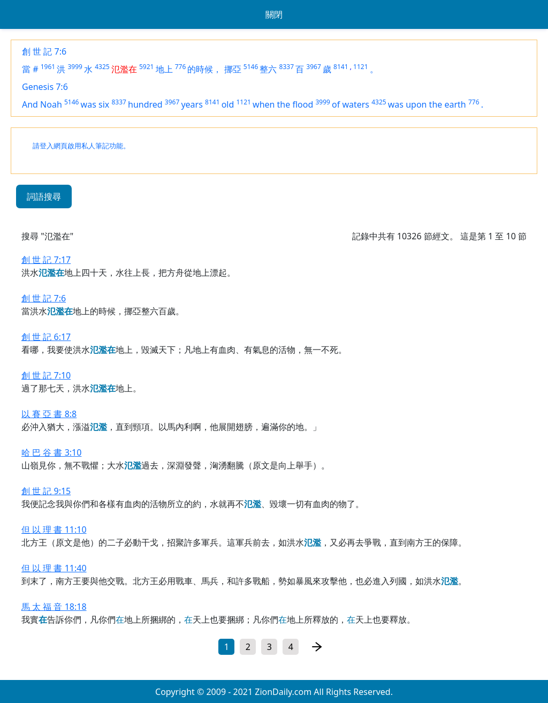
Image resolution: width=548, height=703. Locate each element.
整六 (268, 69)
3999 (74, 66)
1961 (48, 66)
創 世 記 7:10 (46, 375)
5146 (250, 66)
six (103, 104)
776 (180, 66)
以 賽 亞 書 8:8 (49, 414)
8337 (286, 66)
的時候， (204, 69)
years (191, 104)
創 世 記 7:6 (44, 51)
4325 (102, 66)
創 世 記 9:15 (46, 491)
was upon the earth (427, 104)
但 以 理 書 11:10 (54, 529)
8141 (340, 66)
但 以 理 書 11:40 (54, 568)
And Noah (42, 104)
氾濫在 (124, 69)
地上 (164, 69)
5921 (146, 66)
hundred (145, 104)
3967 (313, 66)
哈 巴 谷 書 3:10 (51, 452)
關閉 (274, 14)
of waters (350, 104)
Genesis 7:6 (45, 87)
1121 (360, 66)
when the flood (283, 104)
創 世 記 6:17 (46, 337)
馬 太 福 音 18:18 (54, 607)
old (228, 104)
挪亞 (232, 69)
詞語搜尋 (44, 196)
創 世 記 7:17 (46, 260)
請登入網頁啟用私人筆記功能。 (81, 146)
